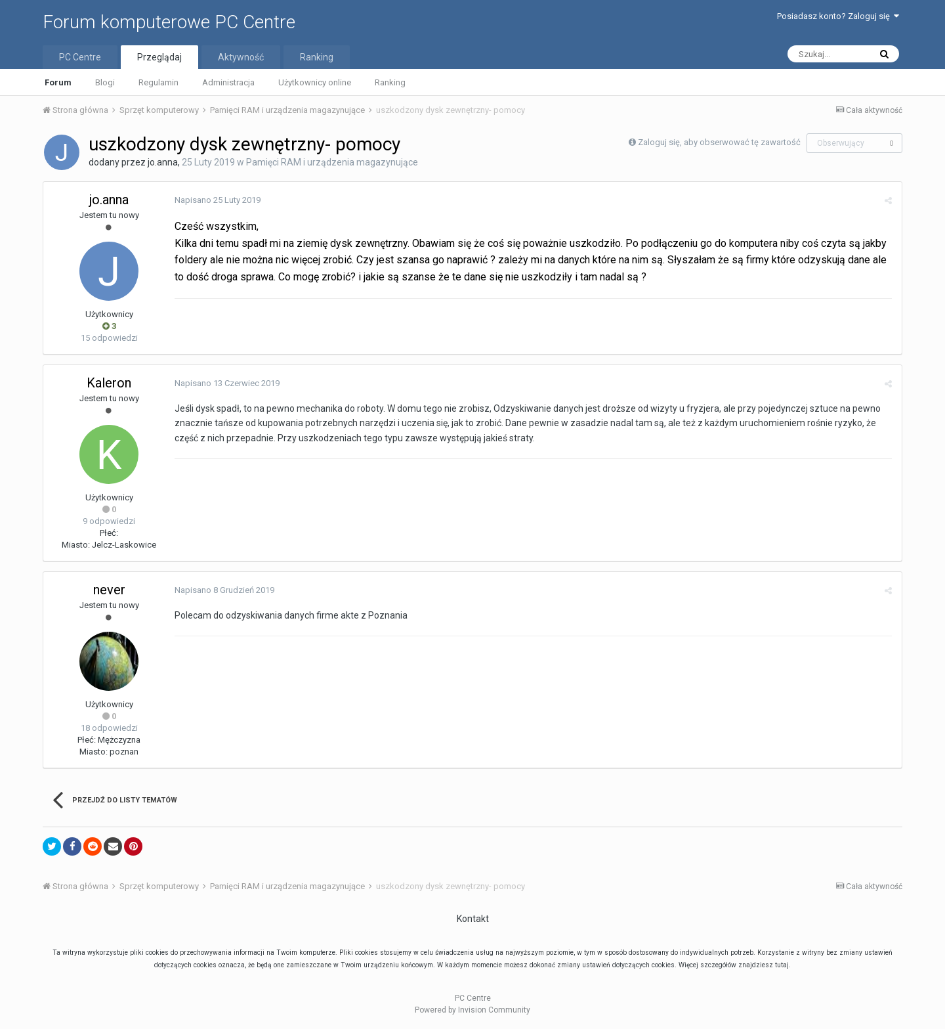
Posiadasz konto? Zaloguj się (838, 16)
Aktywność (241, 57)
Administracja (228, 82)
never (109, 590)
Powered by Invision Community (472, 1010)
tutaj (782, 965)
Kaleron (109, 383)
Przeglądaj (159, 57)
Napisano (218, 200)
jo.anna (163, 162)
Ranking (390, 82)
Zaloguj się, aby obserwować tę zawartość (719, 142)
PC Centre (80, 57)
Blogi (105, 82)
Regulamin (158, 82)
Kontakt (473, 918)
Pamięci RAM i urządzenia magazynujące (332, 162)
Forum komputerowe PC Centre (169, 22)
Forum (58, 82)
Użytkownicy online (314, 82)
